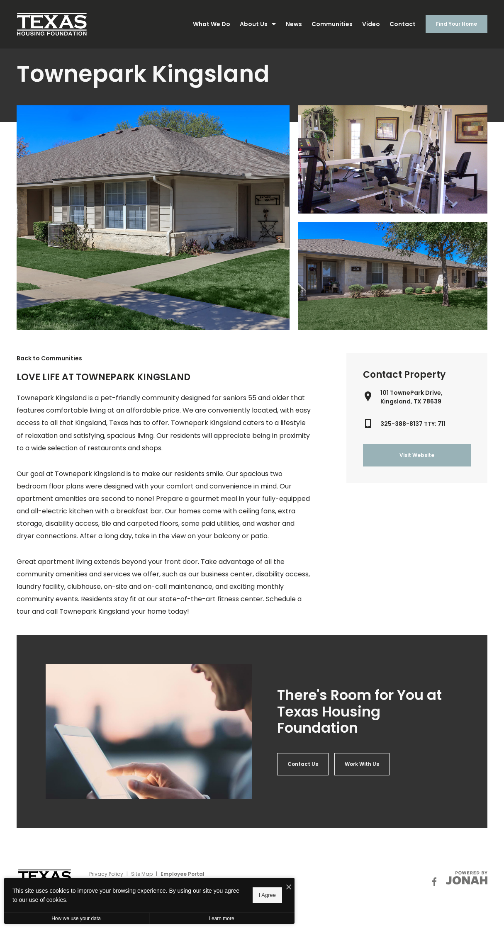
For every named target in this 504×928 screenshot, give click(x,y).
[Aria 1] (303, 764)
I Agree (267, 895)
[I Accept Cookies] (288, 887)
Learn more (221, 918)
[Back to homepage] (52, 24)
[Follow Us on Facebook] (434, 882)
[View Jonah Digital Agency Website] (466, 878)
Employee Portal (183, 873)
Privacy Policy (106, 873)
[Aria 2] (362, 764)
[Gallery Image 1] (392, 159)
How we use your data (76, 918)
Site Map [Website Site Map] (142, 873)
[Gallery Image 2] (392, 276)
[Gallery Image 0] (153, 217)
